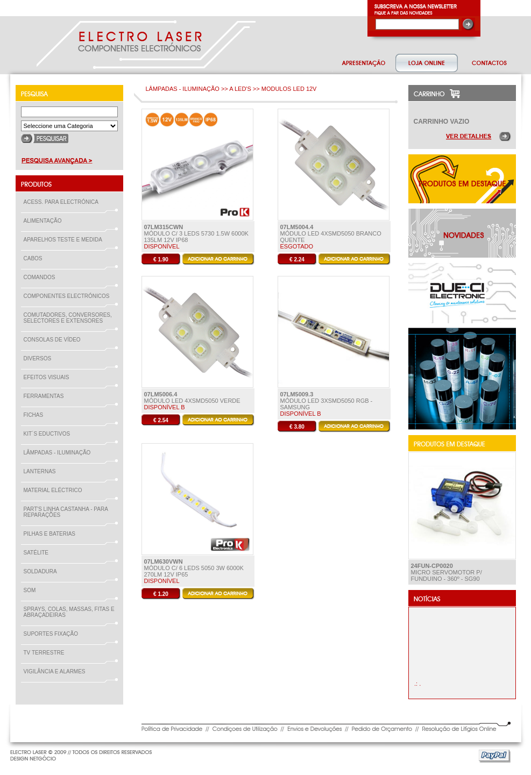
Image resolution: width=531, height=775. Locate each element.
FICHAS (36, 415)
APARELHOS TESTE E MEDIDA (65, 240)
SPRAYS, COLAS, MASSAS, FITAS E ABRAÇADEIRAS (69, 612)
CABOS (35, 258)
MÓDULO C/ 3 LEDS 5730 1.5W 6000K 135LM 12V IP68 (196, 233)
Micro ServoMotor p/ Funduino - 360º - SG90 (446, 572)
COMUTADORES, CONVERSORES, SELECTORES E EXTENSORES (68, 318)
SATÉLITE (38, 553)
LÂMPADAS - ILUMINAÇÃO (59, 453)
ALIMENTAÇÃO (45, 221)
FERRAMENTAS (46, 396)
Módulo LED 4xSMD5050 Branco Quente (330, 233)
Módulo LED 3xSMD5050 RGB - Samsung (326, 400)
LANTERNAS (40, 471)
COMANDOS (42, 277)
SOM (32, 590)
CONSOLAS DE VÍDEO (54, 340)
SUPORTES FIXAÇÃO (53, 634)
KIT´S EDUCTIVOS (49, 434)
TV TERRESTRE (46, 653)
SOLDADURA (42, 571)
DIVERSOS (38, 358)
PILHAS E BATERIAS (52, 534)
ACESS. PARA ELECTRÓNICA (63, 202)
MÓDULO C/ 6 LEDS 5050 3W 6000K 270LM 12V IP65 (194, 568)
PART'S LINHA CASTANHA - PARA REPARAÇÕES (66, 512)
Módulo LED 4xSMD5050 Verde (192, 397)
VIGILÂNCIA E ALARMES (57, 671)
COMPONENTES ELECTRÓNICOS (69, 296)
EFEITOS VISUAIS (49, 377)
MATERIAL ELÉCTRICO (55, 490)
